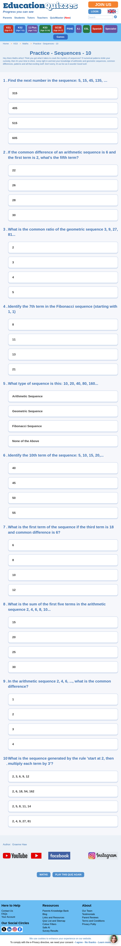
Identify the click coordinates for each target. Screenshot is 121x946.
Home (6, 43)
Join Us (103, 4)
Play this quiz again (68, 874)
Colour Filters (49, 924)
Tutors (31, 17)
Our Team (87, 911)
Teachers (42, 17)
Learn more (104, 942)
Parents (7, 17)
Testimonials (88, 914)
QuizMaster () (60, 17)
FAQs (4, 914)
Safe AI (46, 927)
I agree (79, 942)
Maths (25, 43)
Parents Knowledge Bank (55, 911)
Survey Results (50, 931)
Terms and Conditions (93, 921)
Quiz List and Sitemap (53, 921)
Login (94, 11)
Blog (44, 914)
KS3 (16, 43)
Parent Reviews (90, 917)
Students (19, 17)
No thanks (90, 942)
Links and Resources (53, 917)
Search (115, 16)
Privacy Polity (89, 924)
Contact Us (7, 911)
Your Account (8, 917)
